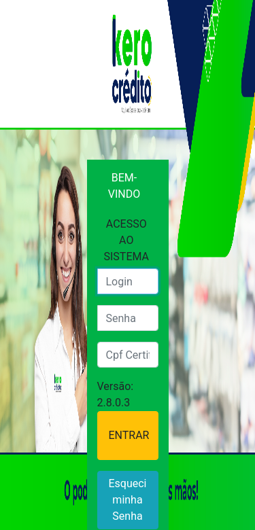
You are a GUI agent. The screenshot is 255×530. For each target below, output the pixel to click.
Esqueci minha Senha (127, 500)
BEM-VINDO (124, 185)
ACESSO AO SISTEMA (127, 240)
